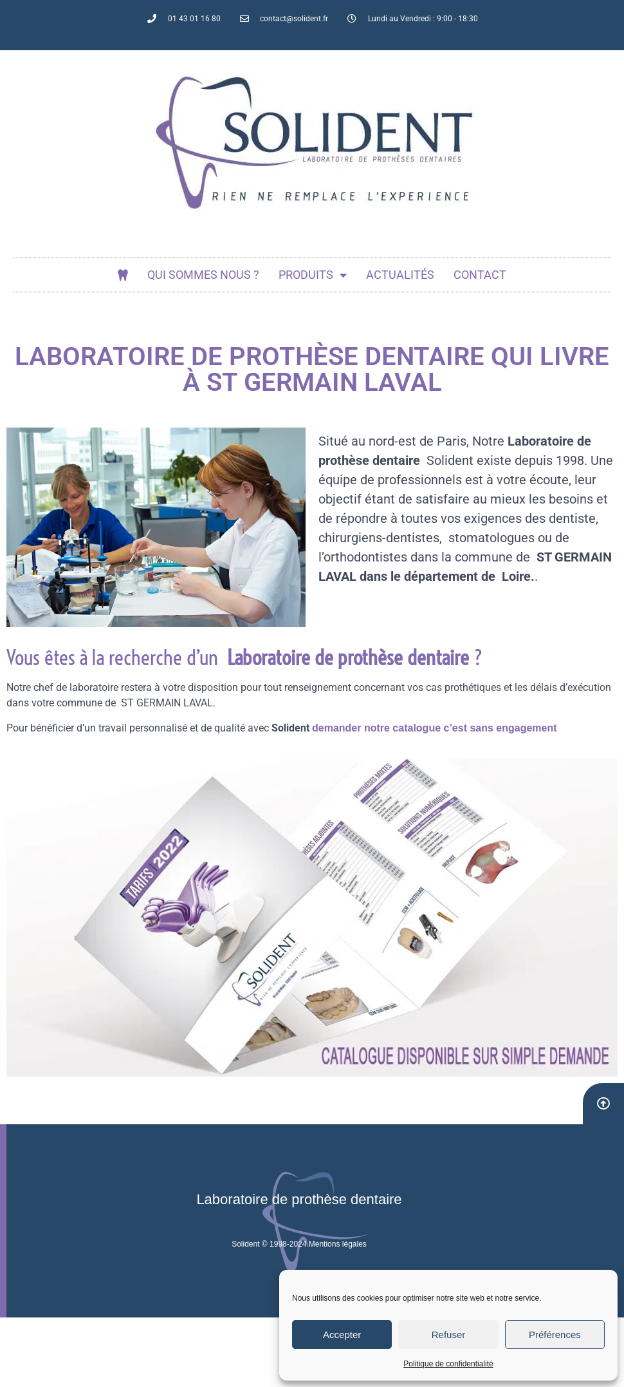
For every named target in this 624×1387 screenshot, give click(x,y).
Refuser (449, 1334)
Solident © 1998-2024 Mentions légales (299, 1244)
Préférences (555, 1334)
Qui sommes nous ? (203, 274)
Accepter (342, 1334)
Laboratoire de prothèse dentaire (298, 1199)
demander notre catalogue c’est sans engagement (434, 727)
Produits (313, 275)
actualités (400, 274)
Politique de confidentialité (448, 1363)
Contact (480, 274)
